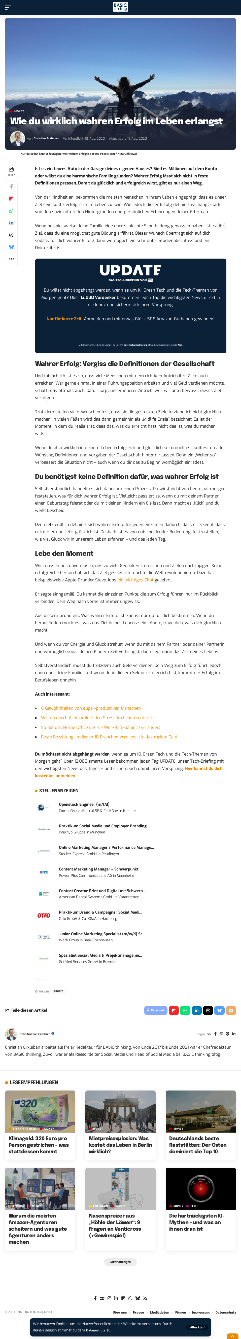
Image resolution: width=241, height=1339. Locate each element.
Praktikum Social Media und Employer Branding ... (105, 826)
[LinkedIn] (233, 1036)
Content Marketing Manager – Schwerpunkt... (100, 869)
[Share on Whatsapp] (11, 211)
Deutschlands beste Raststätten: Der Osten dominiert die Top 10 (198, 1146)
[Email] (230, 1011)
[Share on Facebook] (11, 186)
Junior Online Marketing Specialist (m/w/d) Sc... (102, 934)
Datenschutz (97, 1330)
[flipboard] (123, 1300)
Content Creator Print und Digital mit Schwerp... (102, 890)
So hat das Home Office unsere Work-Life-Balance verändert (100, 727)
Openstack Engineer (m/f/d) (84, 804)
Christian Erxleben (47, 138)
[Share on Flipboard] (11, 199)
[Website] (207, 1036)
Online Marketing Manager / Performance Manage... (106, 847)
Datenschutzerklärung (135, 345)
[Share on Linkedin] (11, 223)
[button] (197, 1327)
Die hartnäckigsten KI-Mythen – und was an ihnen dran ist (197, 1224)
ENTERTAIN (100, 1207)
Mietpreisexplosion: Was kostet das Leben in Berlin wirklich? (120, 1146)
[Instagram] (220, 1036)
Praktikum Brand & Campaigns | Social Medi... (100, 912)
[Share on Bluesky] (11, 247)
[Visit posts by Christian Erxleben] (17, 138)
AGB (180, 345)
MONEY (19, 111)
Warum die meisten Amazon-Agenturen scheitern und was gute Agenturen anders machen (38, 1230)
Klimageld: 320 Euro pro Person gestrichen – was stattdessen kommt (38, 1146)
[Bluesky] (137, 1300)
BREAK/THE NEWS (25, 1130)
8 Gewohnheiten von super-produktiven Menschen (91, 708)
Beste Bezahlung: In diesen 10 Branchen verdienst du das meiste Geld (109, 737)
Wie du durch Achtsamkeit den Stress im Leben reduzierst (98, 718)
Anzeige (19, 1207)
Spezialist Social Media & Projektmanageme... (100, 955)
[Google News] (102, 1300)
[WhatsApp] (130, 1300)
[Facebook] (214, 1036)
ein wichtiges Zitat (135, 580)
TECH (194, 1207)
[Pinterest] (226, 1036)
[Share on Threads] (11, 235)
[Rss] (145, 1300)
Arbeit (58, 991)
